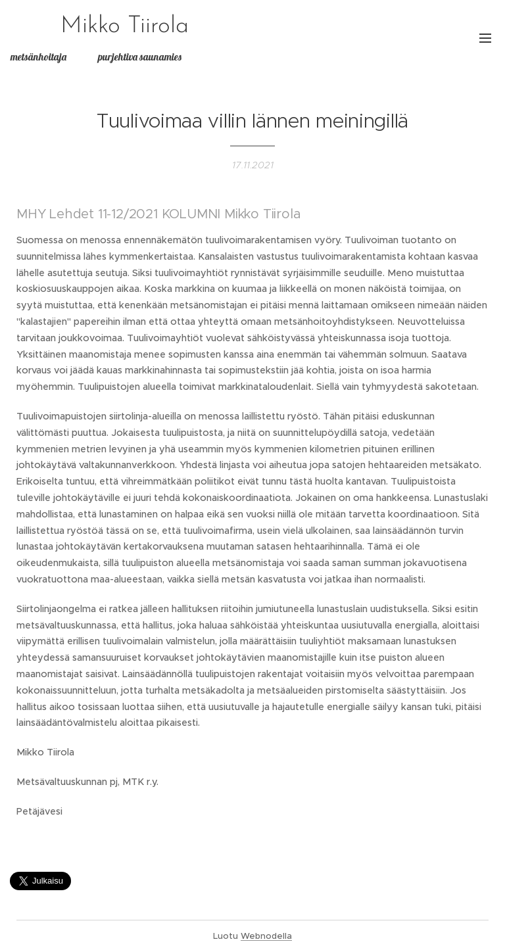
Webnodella (266, 935)
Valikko (485, 38)
